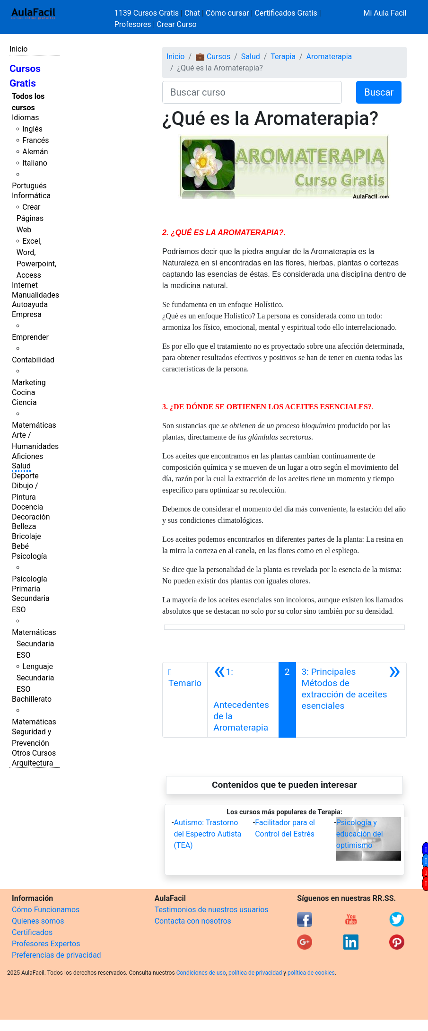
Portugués (29, 185)
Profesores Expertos (46, 943)
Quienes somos (38, 920)
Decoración (31, 516)
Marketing (28, 382)
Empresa (27, 314)
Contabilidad (33, 359)
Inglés (32, 128)
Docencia (27, 506)
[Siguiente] (351, 700)
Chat (192, 13)
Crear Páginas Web (30, 218)
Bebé (20, 546)
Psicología (29, 556)
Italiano (34, 163)
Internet (25, 285)
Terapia (283, 56)
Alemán (35, 151)
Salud (21, 465)
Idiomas (25, 117)
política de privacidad (255, 972)
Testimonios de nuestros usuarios (212, 909)
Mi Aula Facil (384, 13)
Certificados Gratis (285, 13)
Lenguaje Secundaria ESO (35, 678)
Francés (35, 140)
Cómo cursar (227, 13)
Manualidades (35, 295)
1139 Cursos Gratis (147, 13)
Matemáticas (34, 425)
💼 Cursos (212, 56)
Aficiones (27, 456)
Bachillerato (32, 699)
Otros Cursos (34, 753)
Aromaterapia (329, 56)
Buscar (378, 92)
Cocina (23, 392)
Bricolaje (26, 536)
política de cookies (311, 972)
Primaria (26, 588)
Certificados (32, 932)
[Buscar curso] (252, 92)
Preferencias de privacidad (56, 955)
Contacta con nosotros (193, 920)
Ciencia (24, 402)
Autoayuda (30, 304)
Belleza (24, 526)
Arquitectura (32, 762)
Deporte (25, 475)
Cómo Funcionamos (45, 909)
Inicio (18, 48)
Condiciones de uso (201, 972)
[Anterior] (243, 700)
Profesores (132, 24)
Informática (31, 195)
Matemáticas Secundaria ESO (34, 644)
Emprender (30, 337)
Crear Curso (176, 24)
